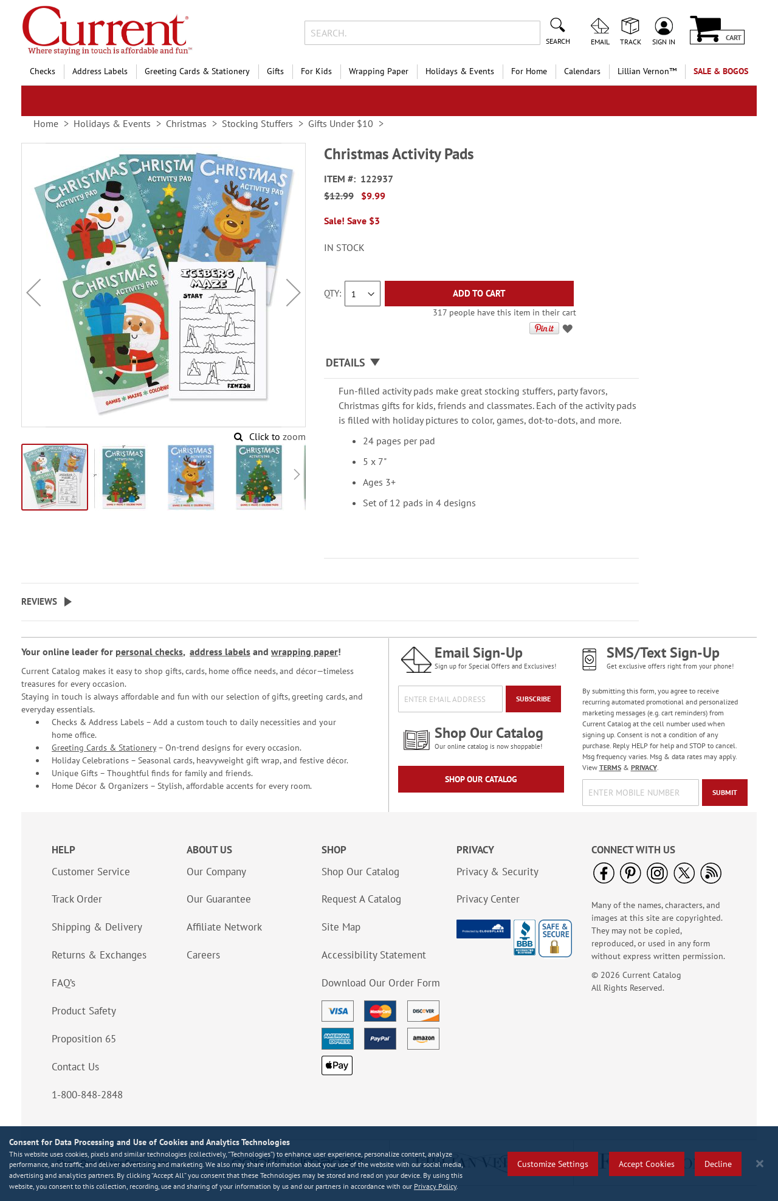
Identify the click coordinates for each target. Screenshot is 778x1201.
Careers (203, 955)
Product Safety (84, 1010)
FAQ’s (63, 982)
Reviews (39, 601)
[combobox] (422, 33)
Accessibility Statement (374, 955)
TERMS (610, 767)
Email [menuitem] (600, 41)
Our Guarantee (219, 899)
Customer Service (91, 871)
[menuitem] (647, 71)
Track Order (77, 899)
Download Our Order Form (381, 982)
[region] (389, 1163)
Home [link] (45, 123)
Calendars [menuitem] (582, 71)
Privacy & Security (497, 871)
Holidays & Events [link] (112, 123)
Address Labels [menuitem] (100, 71)
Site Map (341, 927)
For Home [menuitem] (529, 71)
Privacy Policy (435, 1186)
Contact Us (75, 1066)
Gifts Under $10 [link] (340, 123)
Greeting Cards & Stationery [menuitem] (197, 71)
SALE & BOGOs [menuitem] (721, 71)
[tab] (481, 363)
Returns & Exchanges (99, 955)
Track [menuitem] (630, 41)
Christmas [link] (186, 123)
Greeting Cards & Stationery (104, 747)
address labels (220, 651)
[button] (33, 292)
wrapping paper (304, 651)
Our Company (216, 871)
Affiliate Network (224, 927)
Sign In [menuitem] (663, 41)
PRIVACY (644, 767)
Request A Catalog (361, 899)
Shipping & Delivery (97, 927)
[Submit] (725, 792)
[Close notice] (760, 1163)
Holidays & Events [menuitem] (459, 71)
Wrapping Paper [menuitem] (378, 71)
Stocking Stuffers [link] (257, 123)
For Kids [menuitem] (316, 71)
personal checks (149, 651)
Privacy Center (488, 899)
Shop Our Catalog (481, 779)
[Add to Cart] (479, 293)
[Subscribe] (533, 699)
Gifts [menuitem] (275, 71)
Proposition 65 (84, 1038)
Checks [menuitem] (42, 71)
